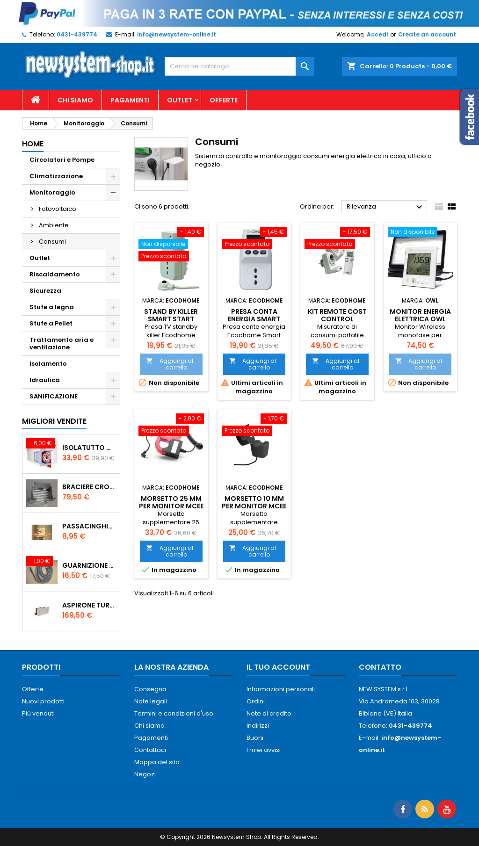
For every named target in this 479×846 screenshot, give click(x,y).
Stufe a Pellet (51, 323)
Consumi (52, 241)
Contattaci (150, 749)
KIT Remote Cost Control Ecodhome (337, 319)
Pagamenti (130, 100)
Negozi (145, 774)
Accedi (377, 34)
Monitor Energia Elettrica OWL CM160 (420, 319)
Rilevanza (386, 207)
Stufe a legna (51, 307)
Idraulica (44, 380)
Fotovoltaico (57, 208)
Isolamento (48, 363)
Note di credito (269, 713)
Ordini (256, 701)
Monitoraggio (52, 192)
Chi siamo (75, 100)
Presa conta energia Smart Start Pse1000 (254, 319)
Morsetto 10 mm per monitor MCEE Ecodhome (254, 506)
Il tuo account (278, 667)
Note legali (150, 701)
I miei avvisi (264, 749)
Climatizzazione (56, 176)
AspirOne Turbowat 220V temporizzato (89, 605)
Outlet (179, 100)
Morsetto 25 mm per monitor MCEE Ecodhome (171, 506)
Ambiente (54, 225)
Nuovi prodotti (43, 701)
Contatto (380, 667)
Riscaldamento (54, 274)
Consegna (150, 689)
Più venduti (38, 713)
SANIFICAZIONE (53, 396)
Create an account (427, 34)
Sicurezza (45, 290)
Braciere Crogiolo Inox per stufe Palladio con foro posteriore (89, 487)
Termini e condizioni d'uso (173, 713)
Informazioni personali (281, 689)
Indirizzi (258, 725)
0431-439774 (77, 34)
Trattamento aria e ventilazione (61, 343)
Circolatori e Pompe (61, 159)
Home (33, 143)
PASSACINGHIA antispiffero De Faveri (89, 526)
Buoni (255, 737)
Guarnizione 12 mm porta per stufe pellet (89, 565)
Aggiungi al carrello (169, 364)
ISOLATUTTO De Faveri (89, 447)
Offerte (224, 100)
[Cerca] (239, 66)
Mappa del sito (157, 762)
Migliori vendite (54, 421)
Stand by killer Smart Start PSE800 (171, 319)
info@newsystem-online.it (176, 34)
